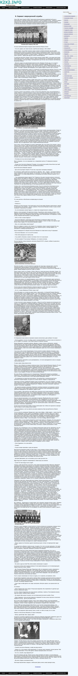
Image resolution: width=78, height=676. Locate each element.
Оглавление (38, 666)
